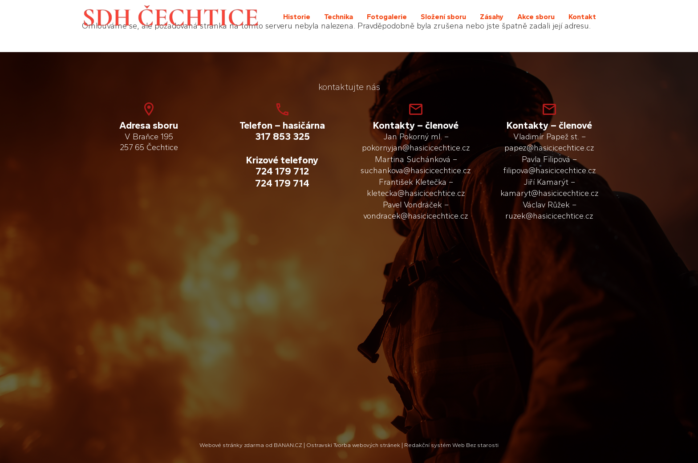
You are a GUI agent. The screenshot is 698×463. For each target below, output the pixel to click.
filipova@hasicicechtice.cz (549, 170)
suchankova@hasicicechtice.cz (416, 170)
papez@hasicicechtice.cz (549, 148)
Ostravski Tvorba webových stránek (353, 445)
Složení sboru (443, 16)
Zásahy (491, 16)
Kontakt (582, 16)
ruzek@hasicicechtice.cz (549, 216)
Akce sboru (536, 16)
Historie (296, 16)
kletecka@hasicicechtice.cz (416, 193)
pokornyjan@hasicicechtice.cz (416, 148)
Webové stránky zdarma (231, 445)
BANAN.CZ (288, 445)
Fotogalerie (387, 16)
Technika (338, 16)
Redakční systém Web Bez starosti (451, 445)
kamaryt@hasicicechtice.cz (549, 193)
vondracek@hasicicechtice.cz (415, 216)
